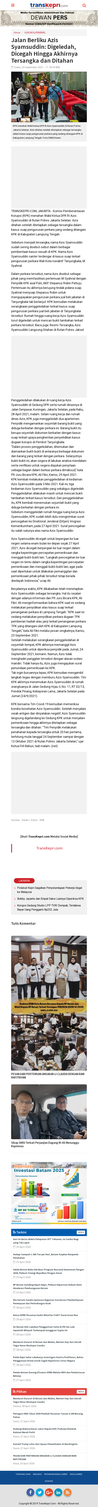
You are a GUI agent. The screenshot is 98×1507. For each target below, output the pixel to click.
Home (17, 32)
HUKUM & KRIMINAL (35, 32)
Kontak (49, 1481)
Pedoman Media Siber (56, 1474)
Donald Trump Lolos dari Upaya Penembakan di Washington (45, 1444)
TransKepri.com (49, 848)
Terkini (19, 1232)
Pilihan (19, 1391)
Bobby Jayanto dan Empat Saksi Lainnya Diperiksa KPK (50, 898)
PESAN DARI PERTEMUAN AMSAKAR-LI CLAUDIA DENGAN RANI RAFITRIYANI (47, 1075)
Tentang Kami (23, 1474)
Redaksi (37, 1474)
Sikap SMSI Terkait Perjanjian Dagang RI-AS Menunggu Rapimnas (45, 1144)
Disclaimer (76, 1474)
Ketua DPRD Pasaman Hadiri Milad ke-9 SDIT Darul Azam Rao (45, 1315)
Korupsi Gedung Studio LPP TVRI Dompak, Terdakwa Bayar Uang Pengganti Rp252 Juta (49, 907)
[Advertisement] (49, 177)
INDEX (81, 1232)
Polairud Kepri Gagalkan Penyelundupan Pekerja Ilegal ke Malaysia (49, 890)
